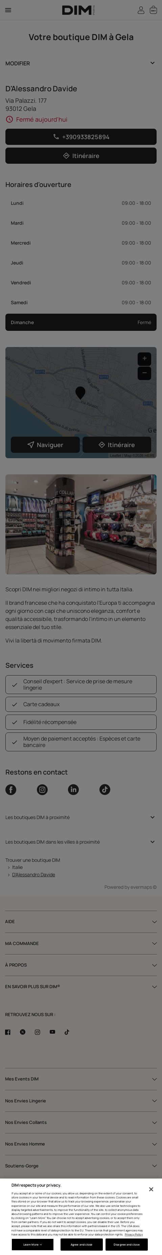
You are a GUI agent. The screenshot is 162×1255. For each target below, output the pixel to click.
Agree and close (81, 1244)
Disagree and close (126, 1244)
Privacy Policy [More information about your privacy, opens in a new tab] (134, 1234)
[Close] (151, 1189)
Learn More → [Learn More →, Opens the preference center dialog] (32, 1244)
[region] (81, 1217)
